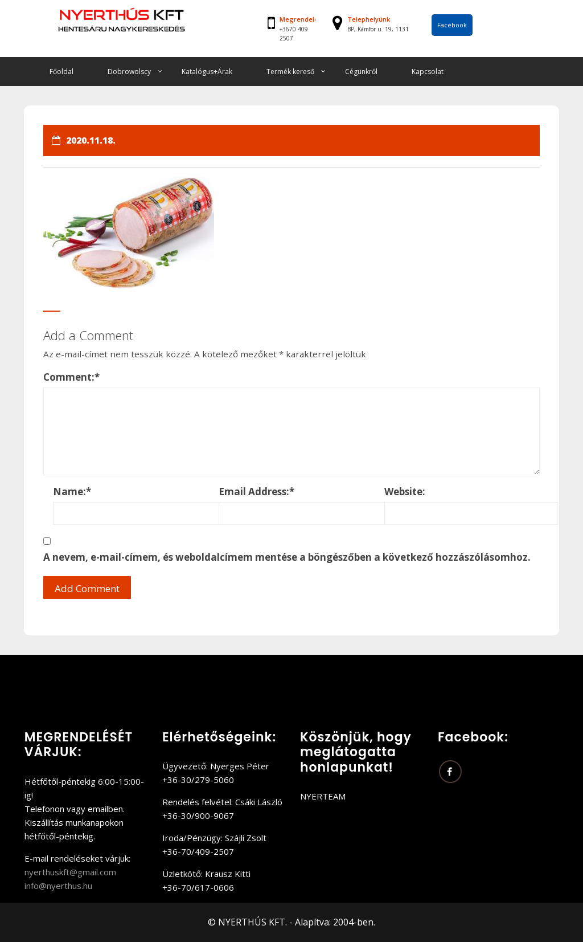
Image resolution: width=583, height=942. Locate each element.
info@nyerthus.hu (58, 885)
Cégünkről (361, 71)
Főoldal (61, 71)
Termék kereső (290, 71)
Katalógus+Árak (207, 71)
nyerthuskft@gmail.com (70, 872)
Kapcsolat (428, 71)
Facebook (452, 25)
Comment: (71, 377)
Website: (404, 491)
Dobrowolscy (129, 71)
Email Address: (256, 491)
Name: (72, 491)
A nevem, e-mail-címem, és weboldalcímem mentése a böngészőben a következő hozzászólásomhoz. (287, 557)
